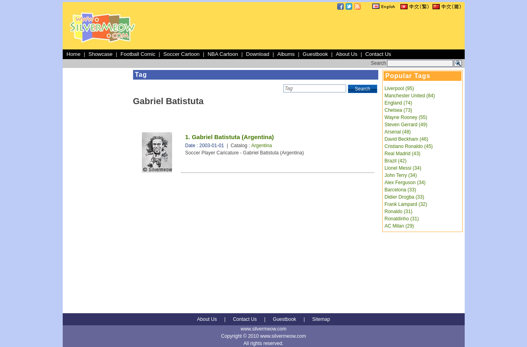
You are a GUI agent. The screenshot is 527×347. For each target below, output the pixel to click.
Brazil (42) (396, 161)
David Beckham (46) (407, 139)
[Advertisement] (316, 30)
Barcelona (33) (400, 190)
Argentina (261, 145)
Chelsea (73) (398, 110)
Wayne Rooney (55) (406, 117)
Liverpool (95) (399, 88)
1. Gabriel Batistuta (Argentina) (229, 136)
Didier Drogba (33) (404, 197)
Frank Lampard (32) (406, 204)
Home (74, 54)
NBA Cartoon (222, 54)
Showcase (100, 54)
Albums (286, 54)
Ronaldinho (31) (402, 219)
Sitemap (321, 319)
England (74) (398, 103)
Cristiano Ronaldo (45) (409, 146)
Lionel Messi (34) (403, 168)
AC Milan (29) (399, 226)
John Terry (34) (401, 175)
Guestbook (315, 54)
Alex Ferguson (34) (405, 182)
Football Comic (138, 54)
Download (257, 54)
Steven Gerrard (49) (406, 124)
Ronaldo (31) (398, 211)
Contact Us (378, 54)
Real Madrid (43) (402, 153)
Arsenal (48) (398, 132)
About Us (346, 54)
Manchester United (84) (410, 96)
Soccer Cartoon (181, 54)
